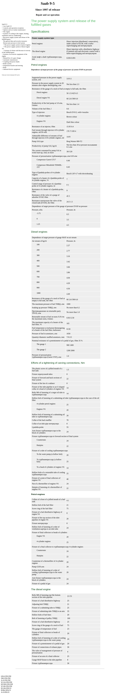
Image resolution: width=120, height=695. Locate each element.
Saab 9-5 (4, 24)
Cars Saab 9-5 (7, 26)
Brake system (7, 63)
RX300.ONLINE (7, 684)
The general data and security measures (15, 41)
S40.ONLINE (6, 678)
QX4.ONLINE (6, 676)
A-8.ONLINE (6, 680)
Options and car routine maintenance (14, 30)
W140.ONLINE (6, 686)
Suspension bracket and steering (13, 65)
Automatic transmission (10, 60)
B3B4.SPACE (6, 690)
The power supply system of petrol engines (17, 45)
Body (4, 67)
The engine (6, 32)
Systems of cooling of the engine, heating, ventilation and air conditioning (15, 34)
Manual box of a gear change (12, 58)
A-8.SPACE (5, 692)
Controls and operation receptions (13, 28)
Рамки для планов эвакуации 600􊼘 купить (11, 75)
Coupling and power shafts (11, 62)
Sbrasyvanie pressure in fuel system (14, 43)
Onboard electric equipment (11, 69)
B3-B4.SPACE (6, 688)
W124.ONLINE (6, 682)
